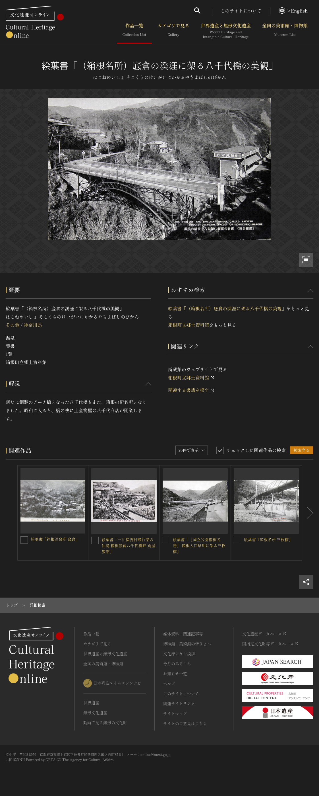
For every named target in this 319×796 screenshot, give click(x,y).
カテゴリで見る (173, 31)
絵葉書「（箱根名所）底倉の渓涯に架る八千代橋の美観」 (227, 308)
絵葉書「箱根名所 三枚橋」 (268, 539)
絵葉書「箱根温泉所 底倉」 (55, 539)
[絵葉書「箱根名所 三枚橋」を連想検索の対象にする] (237, 540)
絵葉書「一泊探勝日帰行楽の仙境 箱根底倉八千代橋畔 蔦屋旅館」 (128, 545)
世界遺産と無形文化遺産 (226, 31)
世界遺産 (91, 702)
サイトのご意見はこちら (185, 723)
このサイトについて (241, 10)
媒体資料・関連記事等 (183, 634)
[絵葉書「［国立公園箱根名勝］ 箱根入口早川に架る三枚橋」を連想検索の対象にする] (166, 540)
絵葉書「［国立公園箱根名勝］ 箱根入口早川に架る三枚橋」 (199, 545)
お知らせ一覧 (175, 673)
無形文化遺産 (95, 712)
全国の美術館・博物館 (285, 31)
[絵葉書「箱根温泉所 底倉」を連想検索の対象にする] (24, 540)
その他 (12, 324)
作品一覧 (134, 31)
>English (293, 10)
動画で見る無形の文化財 (105, 722)
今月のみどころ (177, 663)
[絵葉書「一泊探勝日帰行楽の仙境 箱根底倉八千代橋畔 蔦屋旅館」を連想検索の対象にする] (95, 540)
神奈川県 (33, 324)
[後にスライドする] (307, 512)
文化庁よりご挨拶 (179, 654)
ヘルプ (169, 683)
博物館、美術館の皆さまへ (187, 644)
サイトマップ (175, 713)
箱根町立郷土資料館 (188, 324)
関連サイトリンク (179, 703)
